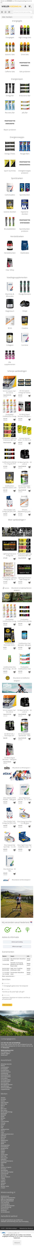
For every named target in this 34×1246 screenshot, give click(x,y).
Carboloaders (10, 195)
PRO (2, 1164)
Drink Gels (25, 54)
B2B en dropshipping (7, 1199)
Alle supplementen (9, 363)
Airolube (3, 1099)
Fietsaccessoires (6, 1072)
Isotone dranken (10, 212)
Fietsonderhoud (5, 1075)
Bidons (3, 1065)
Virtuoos (3, 1183)
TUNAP (3, 1178)
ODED (2, 1153)
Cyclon (3, 1124)
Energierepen (5, 1070)
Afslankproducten (6, 1064)
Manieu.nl (30, 1228)
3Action (3, 1098)
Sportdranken (25, 195)
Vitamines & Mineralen (10, 295)
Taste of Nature (5, 1177)
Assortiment (6, 1060)
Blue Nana (4, 1110)
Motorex (3, 1142)
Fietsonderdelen (6, 1077)
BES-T (2, 1107)
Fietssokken (4, 1078)
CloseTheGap (5, 1121)
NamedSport (5, 1147)
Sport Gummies (10, 171)
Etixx (2, 1126)
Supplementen (5, 1089)
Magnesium (10, 311)
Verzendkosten (5, 1212)
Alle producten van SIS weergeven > (17, 768)
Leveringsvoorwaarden (8, 1205)
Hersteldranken (10, 253)
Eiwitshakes (25, 253)
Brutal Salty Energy (6, 1112)
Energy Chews (10, 154)
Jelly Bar (25, 113)
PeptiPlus (3, 1159)
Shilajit (24, 311)
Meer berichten (7, 1005)
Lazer (2, 1132)
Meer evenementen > (8, 976)
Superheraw (4, 1173)
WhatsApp (6, 1047)
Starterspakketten (6, 1088)
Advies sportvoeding (17, 942)
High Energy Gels (25, 37)
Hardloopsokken (6, 1080)
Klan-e (3, 1131)
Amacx (3, 1101)
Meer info (17, 910)
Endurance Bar (24, 96)
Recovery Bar (10, 113)
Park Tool (3, 1156)
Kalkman (3, 1135)
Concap (3, 1123)
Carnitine (24, 345)
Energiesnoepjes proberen (24, 172)
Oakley (3, 1151)
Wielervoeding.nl (8, 1192)
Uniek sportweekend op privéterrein (12, 1220)
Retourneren (5, 1209)
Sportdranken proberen (24, 230)
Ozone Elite (4, 1154)
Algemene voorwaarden (8, 1198)
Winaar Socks (5, 1186)
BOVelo (3, 1118)
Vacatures (4, 1210)
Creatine (25, 328)
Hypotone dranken (25, 213)
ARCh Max (4, 1104)
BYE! (2, 1120)
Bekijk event (28, 959)
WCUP (2, 1184)
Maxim (3, 1139)
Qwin (2, 1166)
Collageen (10, 345)
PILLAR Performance (7, 1161)
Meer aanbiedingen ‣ (17, 519)
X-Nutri (3, 1188)
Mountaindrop (5, 1145)
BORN (2, 1116)
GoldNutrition (5, 1129)
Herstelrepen (5, 1083)
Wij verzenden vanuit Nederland (17, 922)
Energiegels (10, 37)
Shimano (3, 1169)
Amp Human (4, 1102)
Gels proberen (24, 71)
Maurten (3, 1137)
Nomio (3, 1150)
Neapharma (4, 1148)
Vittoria (3, 1181)
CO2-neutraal (5, 1202)
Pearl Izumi (4, 1158)
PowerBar (4, 1162)
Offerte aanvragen (17, 946)
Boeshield (4, 1113)
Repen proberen (10, 130)
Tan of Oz (3, 1175)
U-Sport (3, 1180)
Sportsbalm (4, 1170)
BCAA (10, 328)
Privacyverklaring (6, 1207)
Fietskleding (4, 1073)
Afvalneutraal (5, 1196)
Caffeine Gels (10, 71)
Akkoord (17, 1243)
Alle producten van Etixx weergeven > (17, 880)
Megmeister (4, 1140)
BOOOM (3, 1115)
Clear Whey (10, 270)
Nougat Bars (24, 154)
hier (6, 1044)
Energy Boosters (25, 294)
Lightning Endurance (7, 1134)
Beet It (3, 1105)
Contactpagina (5, 1204)
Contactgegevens (8, 1039)
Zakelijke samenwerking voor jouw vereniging (14, 1221)
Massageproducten (7, 1084)
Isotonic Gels (10, 54)
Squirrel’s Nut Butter (7, 1172)
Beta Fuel (3, 1109)
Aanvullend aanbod (9, 1216)
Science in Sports (6, 1167)
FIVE (2, 1128)
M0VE (2, 1143)
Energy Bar (10, 96)
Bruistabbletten (10, 229)
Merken (4, 1093)
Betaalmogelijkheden (7, 1201)
